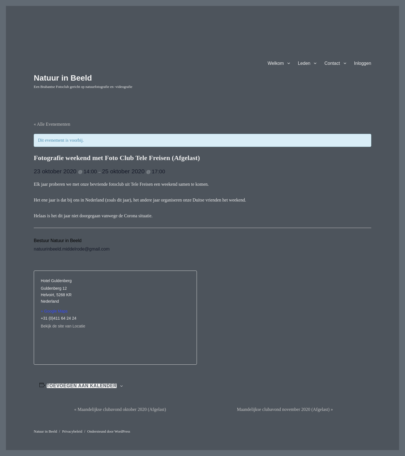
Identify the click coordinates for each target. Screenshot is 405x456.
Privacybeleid (72, 431)
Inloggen (362, 63)
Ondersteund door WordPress (108, 431)
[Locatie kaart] (152, 314)
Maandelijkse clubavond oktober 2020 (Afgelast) (120, 409)
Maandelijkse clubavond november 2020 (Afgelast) (285, 409)
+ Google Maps (54, 311)
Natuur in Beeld (63, 78)
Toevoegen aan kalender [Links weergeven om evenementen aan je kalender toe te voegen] (82, 386)
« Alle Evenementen (52, 124)
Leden (304, 63)
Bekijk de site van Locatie (63, 326)
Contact (332, 63)
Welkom (275, 63)
